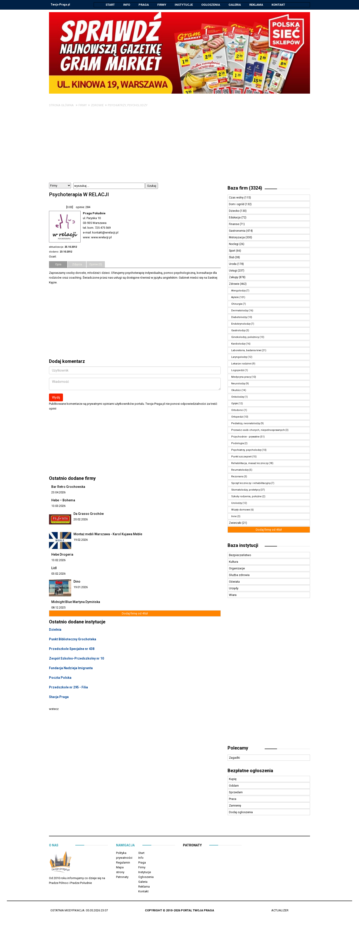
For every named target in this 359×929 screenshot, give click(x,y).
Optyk (234, 403)
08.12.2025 (58, 607)
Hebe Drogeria (62, 555)
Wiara (233, 595)
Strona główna (61, 105)
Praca (232, 799)
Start (110, 4)
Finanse (234, 224)
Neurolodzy (238, 383)
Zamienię (235, 805)
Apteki (235, 297)
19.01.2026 (80, 587)
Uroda (233, 264)
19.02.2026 (80, 540)
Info (126, 4)
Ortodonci (237, 410)
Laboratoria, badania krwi (246, 350)
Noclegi (234, 244)
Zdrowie (97, 105)
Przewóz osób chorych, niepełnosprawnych (258, 430)
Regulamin (123, 862)
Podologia (237, 443)
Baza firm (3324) (245, 188)
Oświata (234, 582)
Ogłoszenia (210, 4)
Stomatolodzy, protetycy (245, 490)
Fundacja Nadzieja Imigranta (71, 668)
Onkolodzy (237, 397)
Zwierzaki (235, 523)
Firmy (161, 4)
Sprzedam (236, 792)
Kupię (233, 779)
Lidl (54, 568)
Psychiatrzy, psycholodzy (127, 105)
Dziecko (234, 211)
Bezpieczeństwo (240, 555)
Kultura (233, 562)
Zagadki (234, 758)
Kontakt (278, 4)
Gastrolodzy (238, 330)
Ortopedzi (237, 417)
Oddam (234, 786)
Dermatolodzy (239, 310)
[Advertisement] (179, 149)
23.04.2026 (58, 492)
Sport (232, 251)
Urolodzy (236, 503)
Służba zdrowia (239, 575)
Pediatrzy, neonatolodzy (245, 423)
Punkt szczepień (241, 456)
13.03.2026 (58, 506)
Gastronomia (237, 231)
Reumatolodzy (240, 470)
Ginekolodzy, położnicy (245, 337)
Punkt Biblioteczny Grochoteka (72, 639)
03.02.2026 (58, 574)
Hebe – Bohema (63, 500)
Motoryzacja (237, 237)
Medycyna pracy (241, 377)
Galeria (234, 4)
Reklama (256, 4)
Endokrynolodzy (240, 324)
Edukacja (235, 217)
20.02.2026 (80, 519)
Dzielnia (55, 630)
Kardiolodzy (238, 343)
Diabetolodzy (239, 317)
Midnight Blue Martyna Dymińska (75, 602)
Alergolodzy (238, 290)
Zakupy (234, 277)
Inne (234, 516)
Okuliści (236, 390)
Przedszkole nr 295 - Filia (68, 687)
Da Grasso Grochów (88, 514)
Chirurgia (236, 304)
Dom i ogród (237, 204)
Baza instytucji (243, 545)
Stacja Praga (59, 697)
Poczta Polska (60, 678)
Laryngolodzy (239, 357)
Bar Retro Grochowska (68, 487)
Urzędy (233, 588)
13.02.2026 (58, 560)
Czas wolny (236, 197)
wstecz (54, 709)
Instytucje (184, 4)
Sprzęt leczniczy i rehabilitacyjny (251, 483)
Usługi (233, 270)
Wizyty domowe (240, 509)
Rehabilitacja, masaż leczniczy (249, 463)
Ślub (232, 257)
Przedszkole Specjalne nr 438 (71, 649)
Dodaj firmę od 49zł (135, 613)
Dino (76, 582)
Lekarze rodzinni (241, 363)
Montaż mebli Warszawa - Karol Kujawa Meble (107, 534)
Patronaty (122, 877)
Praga (144, 4)
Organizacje (237, 568)
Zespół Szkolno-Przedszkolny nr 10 (76, 658)
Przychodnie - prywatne (245, 436)
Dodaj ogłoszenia (241, 812)
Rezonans (237, 476)
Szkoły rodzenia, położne (246, 496)
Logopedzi (237, 370)
